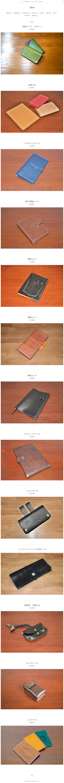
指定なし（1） (35, 15)
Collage (29, 781)
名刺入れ (32, 85)
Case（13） (42, 12)
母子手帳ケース (32, 201)
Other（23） (27, 15)
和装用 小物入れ (32, 605)
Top (22, 1)
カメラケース (32, 663)
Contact (40, 1)
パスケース (32, 720)
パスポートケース (32, 143)
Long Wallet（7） (17, 12)
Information (27, 1)
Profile (36, 1)
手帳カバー (32, 259)
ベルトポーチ (32, 491)
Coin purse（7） (26, 12)
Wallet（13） (9, 12)
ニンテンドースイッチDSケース (32, 549)
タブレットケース (32, 434)
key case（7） (35, 12)
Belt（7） (55, 12)
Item (32, 1)
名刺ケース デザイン (32, 27)
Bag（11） (49, 12)
